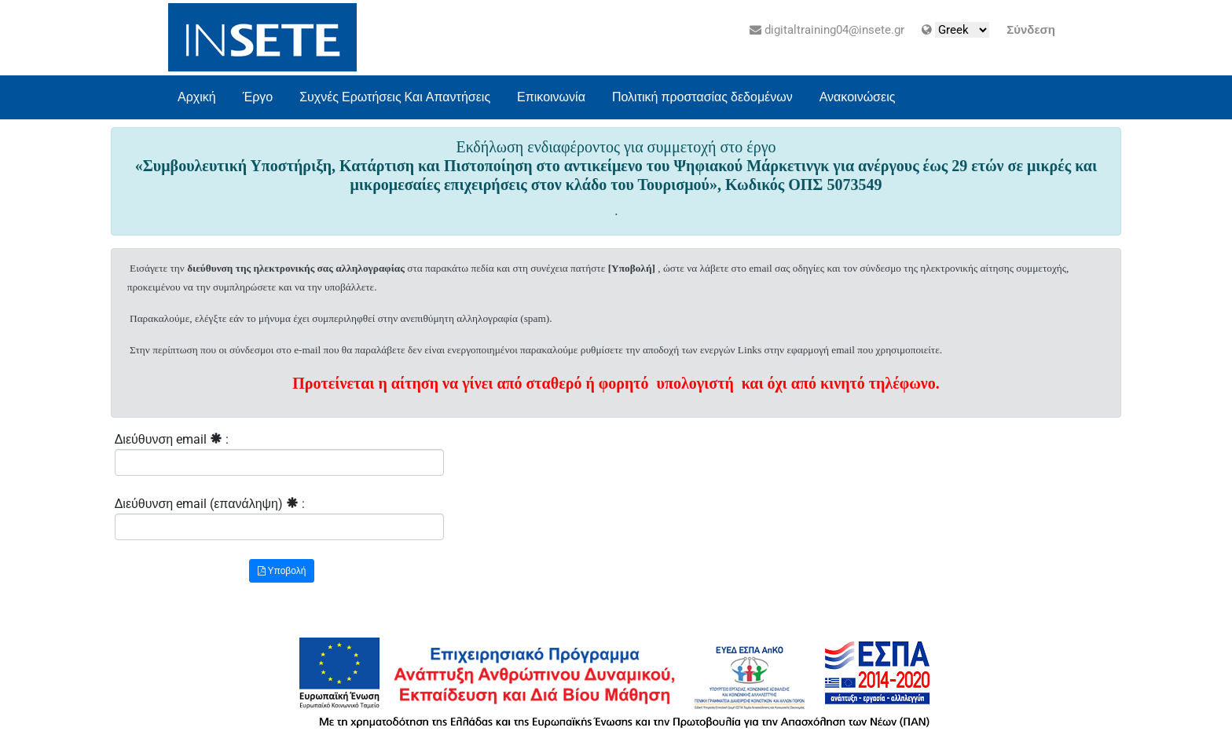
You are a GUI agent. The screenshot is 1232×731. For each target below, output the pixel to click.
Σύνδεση (1030, 30)
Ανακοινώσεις (858, 97)
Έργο (258, 97)
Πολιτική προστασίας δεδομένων (702, 97)
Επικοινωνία (551, 97)
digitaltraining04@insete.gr (827, 30)
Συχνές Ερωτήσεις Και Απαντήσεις (394, 97)
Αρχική (197, 97)
